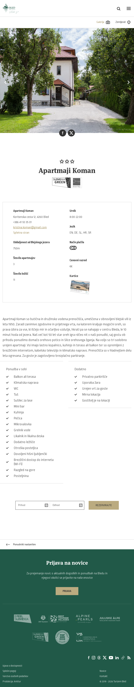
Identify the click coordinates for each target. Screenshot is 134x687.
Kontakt (103, 676)
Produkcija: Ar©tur (12, 681)
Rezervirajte (104, 505)
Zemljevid (123, 22)
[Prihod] (33, 505)
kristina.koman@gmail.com (30, 227)
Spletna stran (21, 232)
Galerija (103, 22)
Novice (103, 671)
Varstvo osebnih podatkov (15, 676)
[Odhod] (67, 505)
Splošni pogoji (9, 671)
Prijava (67, 591)
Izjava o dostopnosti (12, 665)
